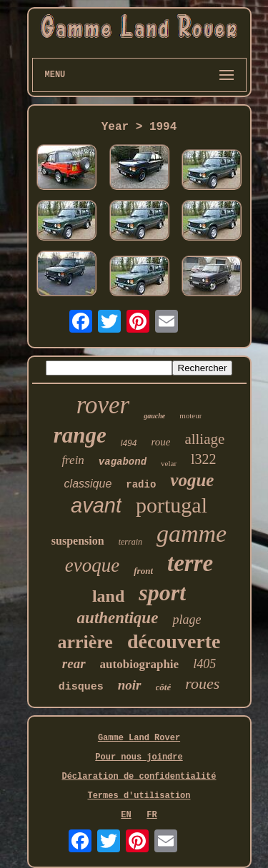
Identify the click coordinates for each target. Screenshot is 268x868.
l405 (204, 664)
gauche (154, 416)
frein (72, 460)
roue (160, 442)
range (80, 435)
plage (186, 619)
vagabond (123, 462)
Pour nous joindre (138, 757)
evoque (92, 565)
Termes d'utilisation (138, 796)
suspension (77, 541)
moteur (190, 415)
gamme (192, 533)
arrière (84, 642)
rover (103, 405)
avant (96, 505)
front (143, 570)
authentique (118, 618)
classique (88, 484)
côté (164, 687)
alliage (204, 439)
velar (169, 463)
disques (81, 687)
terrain (130, 542)
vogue (192, 480)
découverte (174, 641)
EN (126, 815)
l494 (129, 443)
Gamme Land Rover (139, 738)
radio (141, 484)
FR (152, 815)
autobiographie (139, 664)
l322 (204, 459)
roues (202, 683)
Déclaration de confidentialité (138, 777)
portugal (171, 505)
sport (162, 592)
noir (130, 684)
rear (74, 663)
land (108, 596)
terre (190, 563)
